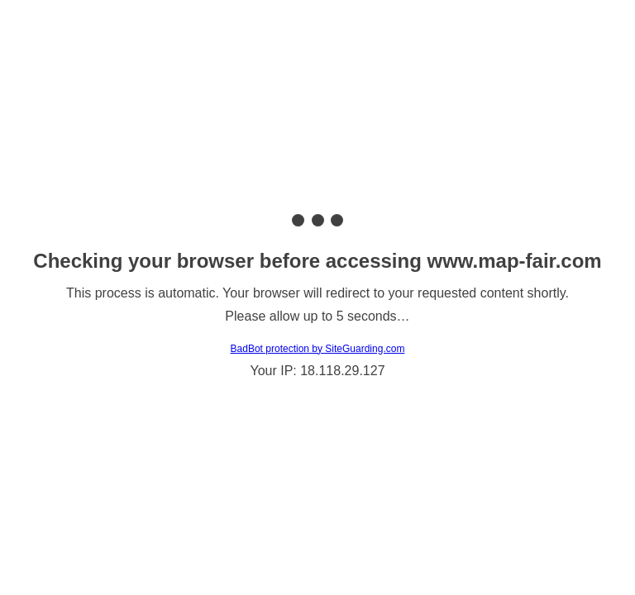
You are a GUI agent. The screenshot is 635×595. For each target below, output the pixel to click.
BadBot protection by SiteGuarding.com (318, 349)
